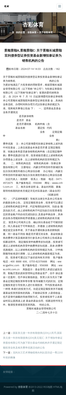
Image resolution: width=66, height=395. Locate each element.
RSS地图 (47, 387)
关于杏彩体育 (46, 32)
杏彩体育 (31, 32)
